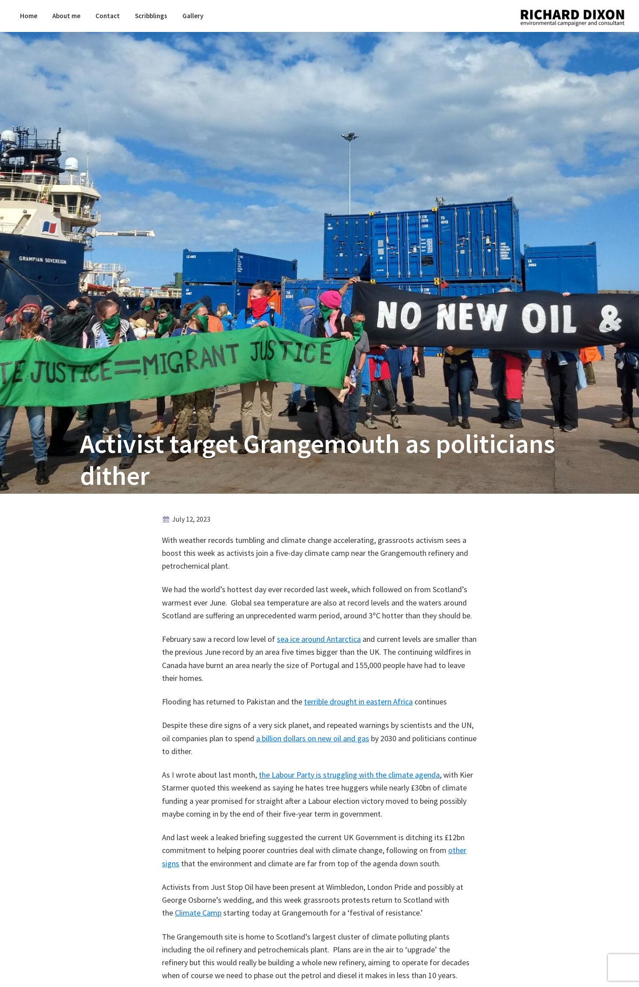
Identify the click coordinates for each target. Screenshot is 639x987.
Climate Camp (198, 913)
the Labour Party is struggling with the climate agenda (349, 775)
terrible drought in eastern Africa (358, 701)
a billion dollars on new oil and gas (312, 738)
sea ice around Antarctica (319, 639)
